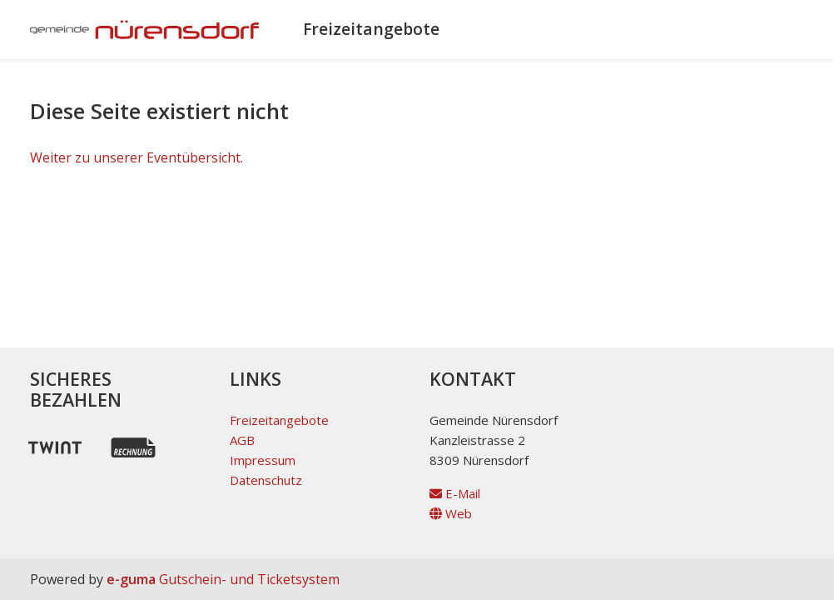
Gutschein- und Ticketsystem (223, 579)
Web (450, 513)
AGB (242, 440)
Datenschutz (266, 480)
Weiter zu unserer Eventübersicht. (136, 157)
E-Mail (454, 493)
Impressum (262, 460)
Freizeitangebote (371, 29)
